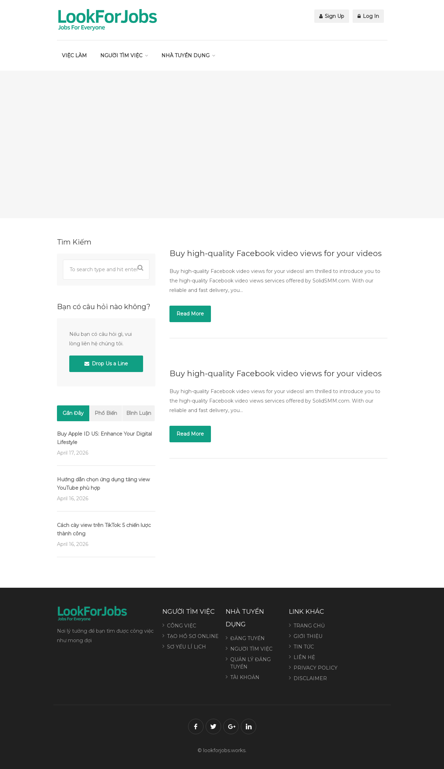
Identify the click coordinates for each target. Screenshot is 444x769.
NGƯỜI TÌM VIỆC (121, 55)
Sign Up (331, 16)
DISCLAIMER (310, 678)
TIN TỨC (304, 647)
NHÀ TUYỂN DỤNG (185, 55)
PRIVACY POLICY (315, 668)
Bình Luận (138, 413)
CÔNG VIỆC (181, 626)
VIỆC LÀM (74, 55)
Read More (190, 314)
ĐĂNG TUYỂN (247, 638)
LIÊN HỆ (304, 657)
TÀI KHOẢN (244, 677)
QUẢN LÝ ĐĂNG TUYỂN (250, 663)
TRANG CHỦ (309, 626)
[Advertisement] (222, 144)
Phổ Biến (106, 413)
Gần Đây (73, 413)
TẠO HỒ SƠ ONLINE (193, 636)
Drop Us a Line (106, 363)
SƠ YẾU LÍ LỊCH (186, 647)
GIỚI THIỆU (308, 636)
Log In (368, 16)
